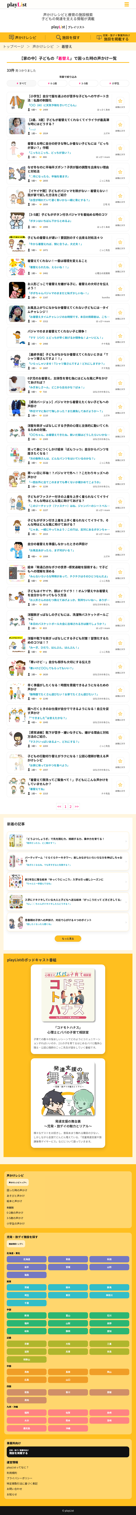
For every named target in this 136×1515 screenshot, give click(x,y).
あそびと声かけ (16, 1195)
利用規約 (12, 1473)
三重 (109, 1343)
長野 (109, 1323)
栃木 (68, 1287)
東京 (68, 1295)
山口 (68, 1379)
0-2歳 (52, 83)
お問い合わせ (14, 1489)
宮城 (68, 1267)
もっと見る (68, 938)
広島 (26, 1379)
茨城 (26, 1287)
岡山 (109, 1372)
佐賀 (68, 1412)
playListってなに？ (18, 1467)
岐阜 (26, 1331)
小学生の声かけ (16, 1223)
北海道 (26, 1259)
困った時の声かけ (17, 1190)
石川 (109, 1315)
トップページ (13, 46)
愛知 (109, 1331)
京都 (26, 1343)
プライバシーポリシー (19, 1478)
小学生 (114, 83)
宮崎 (109, 1420)
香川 (68, 1392)
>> (77, 806)
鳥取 (26, 1372)
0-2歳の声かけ (15, 1212)
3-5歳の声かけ (15, 1218)
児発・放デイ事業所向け (19, 1452)
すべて (21, 83)
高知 (26, 1400)
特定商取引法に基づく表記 (22, 1483)
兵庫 (68, 1351)
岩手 (26, 1267)
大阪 (68, 1343)
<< (59, 806)
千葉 (26, 1303)
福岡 (26, 1412)
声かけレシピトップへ (18, 1182)
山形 (109, 1267)
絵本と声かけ (14, 1201)
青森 (68, 1259)
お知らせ (12, 1494)
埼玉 (26, 1295)
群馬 (109, 1287)
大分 (26, 1420)
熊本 (68, 1420)
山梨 (68, 1323)
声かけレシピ (43, 46)
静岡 (68, 1331)
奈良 (109, 1351)
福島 (26, 1275)
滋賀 (26, 1351)
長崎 (109, 1412)
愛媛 (109, 1392)
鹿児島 (26, 1428)
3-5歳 (83, 83)
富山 (68, 1315)
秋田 (109, 1259)
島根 (68, 1372)
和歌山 (26, 1359)
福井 (26, 1323)
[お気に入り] (120, 101)
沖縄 (68, 1428)
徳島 (26, 1392)
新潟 (26, 1315)
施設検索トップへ (16, 1244)
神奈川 (109, 1295)
